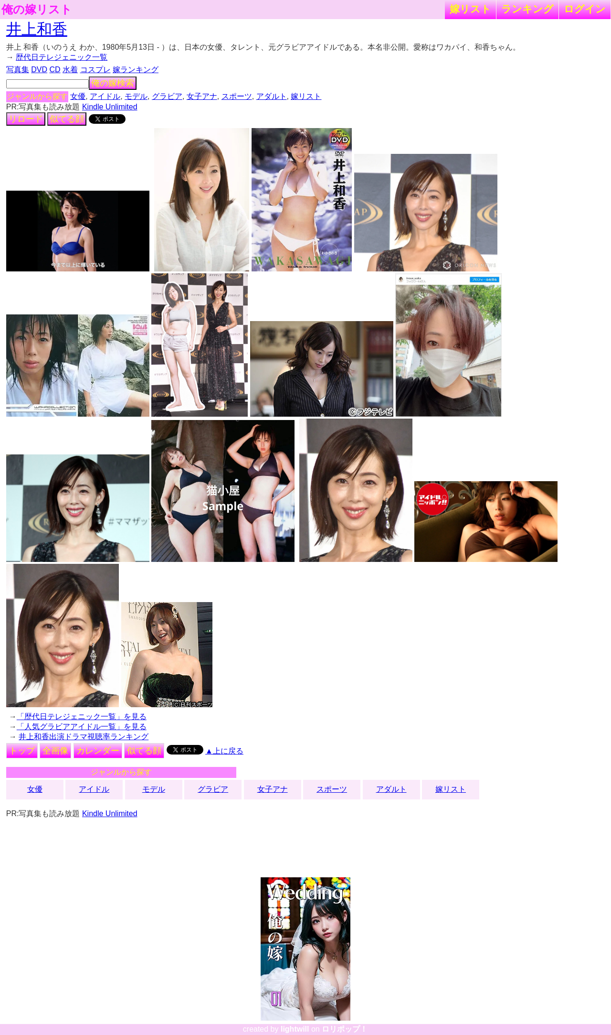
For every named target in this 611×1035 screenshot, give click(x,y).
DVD (39, 69)
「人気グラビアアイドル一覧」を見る (82, 726)
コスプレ (95, 69)
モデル (136, 96)
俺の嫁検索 (112, 83)
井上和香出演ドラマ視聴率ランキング (83, 737)
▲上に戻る (224, 751)
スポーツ (236, 96)
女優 (77, 96)
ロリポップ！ (345, 1029)
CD (54, 69)
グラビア (167, 96)
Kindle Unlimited (109, 107)
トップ (22, 750)
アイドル (105, 96)
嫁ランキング (135, 69)
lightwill (295, 1029)
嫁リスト (470, 8)
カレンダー (97, 750)
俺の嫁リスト (36, 9)
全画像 (55, 750)
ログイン (585, 8)
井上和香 (36, 29)
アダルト (271, 96)
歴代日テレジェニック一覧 (61, 57)
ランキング (527, 8)
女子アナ (202, 96)
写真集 (17, 69)
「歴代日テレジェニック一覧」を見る (82, 716)
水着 (70, 69)
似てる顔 (67, 119)
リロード (26, 119)
